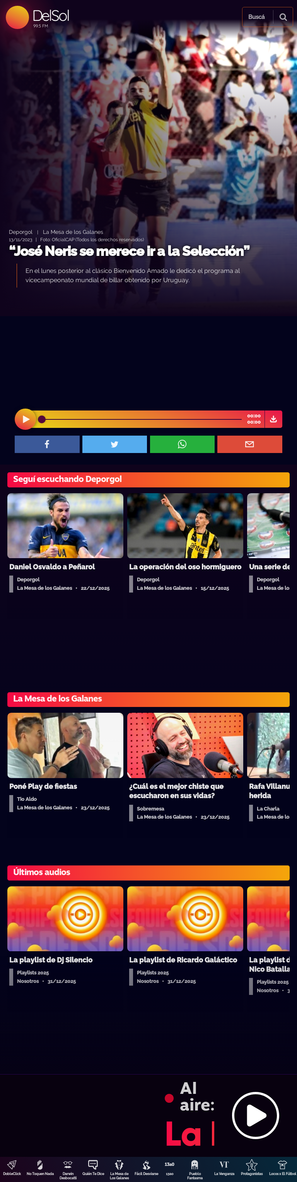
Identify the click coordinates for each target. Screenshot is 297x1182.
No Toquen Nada (40, 1174)
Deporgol (20, 231)
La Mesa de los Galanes (73, 231)
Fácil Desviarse (146, 1174)
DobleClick (12, 1174)
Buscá (256, 17)
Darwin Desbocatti (68, 1176)
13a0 (170, 1174)
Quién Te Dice (93, 1174)
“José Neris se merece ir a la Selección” (129, 251)
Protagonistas (252, 1174)
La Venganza (224, 1174)
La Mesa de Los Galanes (119, 1176)
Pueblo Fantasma (195, 1176)
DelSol (50, 15)
